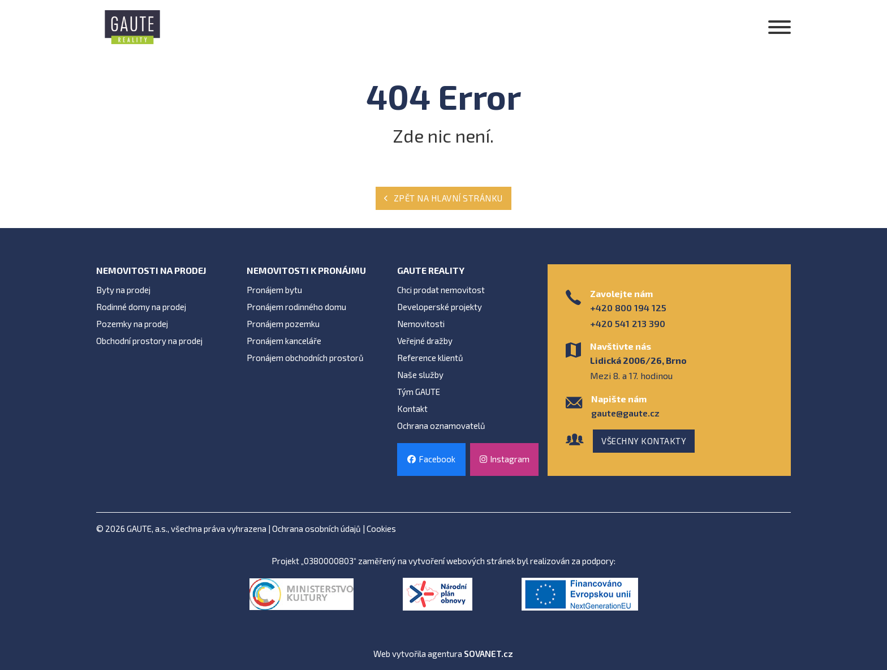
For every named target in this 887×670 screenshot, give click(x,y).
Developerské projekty (439, 307)
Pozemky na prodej (132, 324)
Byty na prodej (123, 290)
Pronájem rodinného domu (296, 307)
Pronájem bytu (274, 290)
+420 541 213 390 (627, 323)
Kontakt (412, 408)
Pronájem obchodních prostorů (305, 358)
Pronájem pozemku (283, 324)
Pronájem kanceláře (284, 341)
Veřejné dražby (425, 341)
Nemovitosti (421, 324)
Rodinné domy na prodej (141, 307)
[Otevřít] (779, 27)
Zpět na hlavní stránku (443, 198)
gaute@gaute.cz (625, 412)
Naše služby (420, 375)
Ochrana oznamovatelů (441, 425)
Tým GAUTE (418, 391)
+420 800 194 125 (628, 307)
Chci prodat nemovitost (441, 290)
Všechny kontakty (643, 441)
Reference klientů (430, 358)
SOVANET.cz (488, 653)
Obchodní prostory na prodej (149, 341)
